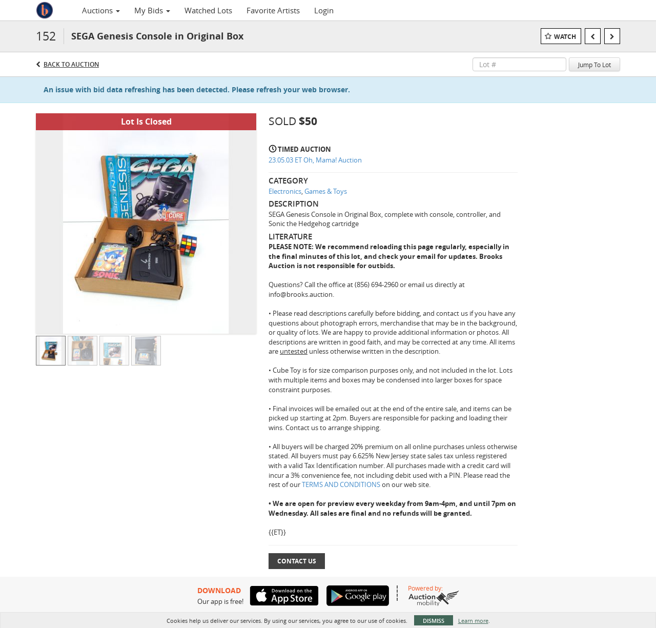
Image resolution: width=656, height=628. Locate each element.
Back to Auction (71, 64)
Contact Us (296, 561)
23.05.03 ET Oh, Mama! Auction (315, 160)
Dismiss (433, 620)
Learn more (473, 620)
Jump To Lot (594, 64)
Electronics (285, 191)
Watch (565, 36)
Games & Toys (325, 191)
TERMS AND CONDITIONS (342, 484)
